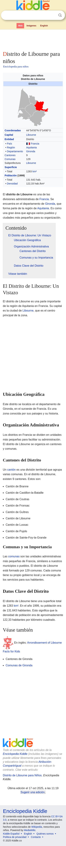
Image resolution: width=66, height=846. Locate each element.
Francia (35, 143)
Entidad (9, 139)
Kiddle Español (11, 833)
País (9, 143)
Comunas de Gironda (19, 665)
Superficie (11, 167)
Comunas (10, 159)
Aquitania (31, 147)
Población (11, 175)
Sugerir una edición (33, 792)
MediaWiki (29, 830)
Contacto (36, 837)
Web (20, 25)
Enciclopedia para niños (16, 66)
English (44, 25)
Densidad (12, 183)
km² (35, 171)
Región (11, 147)
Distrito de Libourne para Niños (22, 775)
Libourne (31, 134)
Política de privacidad (14, 837)
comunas (14, 556)
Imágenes (31, 25)
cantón (11, 469)
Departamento (15, 151)
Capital (9, 134)
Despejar (53, 15)
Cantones (10, 155)
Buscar (60, 15)
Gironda (30, 151)
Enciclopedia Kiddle (15, 753)
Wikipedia (36, 826)
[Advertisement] (33, 39)
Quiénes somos (45, 833)
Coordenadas (13, 130)
